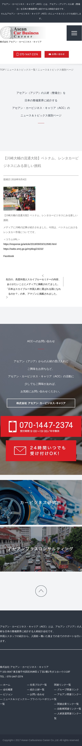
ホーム (6, 684)
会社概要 (8, 689)
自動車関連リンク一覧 (69, 708)
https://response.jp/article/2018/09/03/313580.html (30, 244)
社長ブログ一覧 (38, 684)
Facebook (8, 256)
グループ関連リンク (68, 689)
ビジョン (8, 694)
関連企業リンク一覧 (68, 704)
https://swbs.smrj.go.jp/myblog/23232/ (23, 249)
